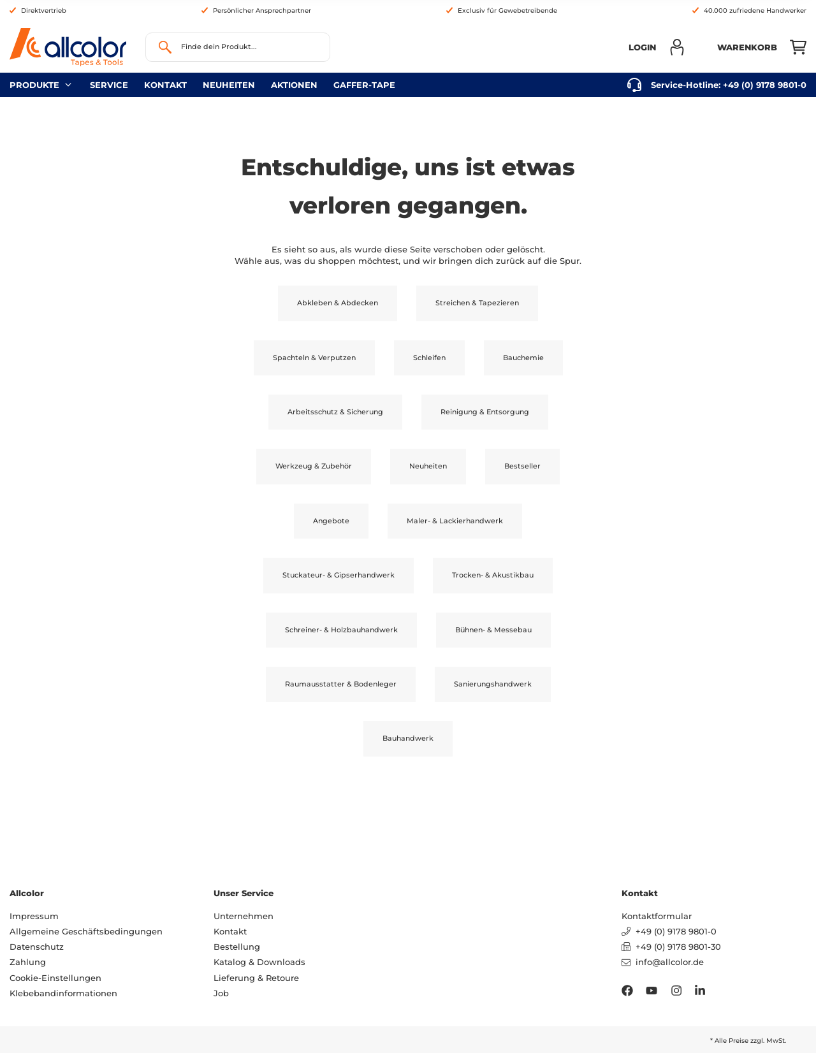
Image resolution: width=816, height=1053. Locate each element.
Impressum (34, 916)
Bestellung (237, 946)
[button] (657, 47)
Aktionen (294, 85)
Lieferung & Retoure (256, 978)
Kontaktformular (657, 916)
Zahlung (28, 962)
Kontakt (165, 85)
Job (221, 993)
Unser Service (243, 893)
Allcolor (27, 893)
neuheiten (229, 85)
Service (109, 85)
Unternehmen (243, 916)
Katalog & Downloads (259, 962)
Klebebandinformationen (63, 993)
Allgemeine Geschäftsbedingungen (86, 931)
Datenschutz (37, 946)
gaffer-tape (364, 85)
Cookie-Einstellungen (55, 978)
